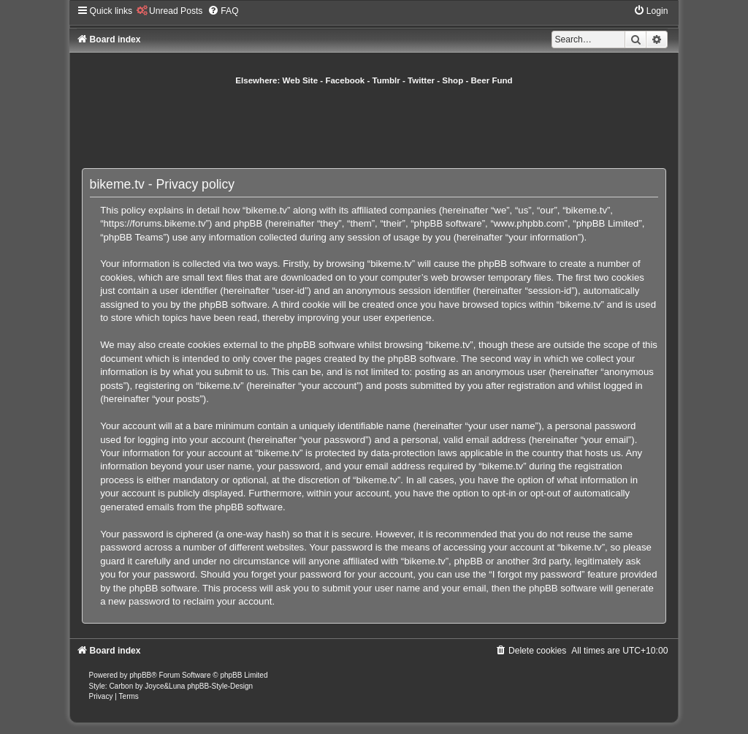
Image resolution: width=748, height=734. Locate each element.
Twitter (421, 80)
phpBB (140, 675)
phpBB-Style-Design (220, 686)
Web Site (300, 80)
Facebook (345, 80)
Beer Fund (492, 80)
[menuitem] (169, 11)
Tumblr (386, 80)
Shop (452, 80)
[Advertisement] (374, 126)
